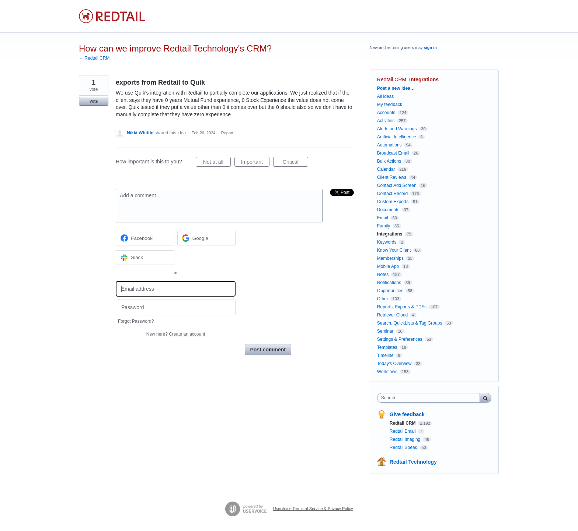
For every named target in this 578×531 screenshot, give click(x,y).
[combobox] (430, 397)
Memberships (390, 258)
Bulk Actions (389, 161)
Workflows (387, 371)
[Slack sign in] (145, 257)
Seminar (385, 331)
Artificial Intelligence (396, 136)
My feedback (389, 104)
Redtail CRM (391, 79)
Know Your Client (394, 250)
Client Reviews (391, 177)
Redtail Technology (413, 462)
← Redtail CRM (94, 58)
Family (383, 226)
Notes (383, 274)
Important (255, 163)
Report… (229, 133)
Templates (387, 347)
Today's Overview (394, 363)
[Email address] (176, 289)
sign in (430, 47)
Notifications (389, 282)
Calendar (386, 169)
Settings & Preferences (399, 339)
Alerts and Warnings (397, 128)
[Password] (176, 307)
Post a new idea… (396, 88)
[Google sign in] (206, 238)
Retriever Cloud (392, 315)
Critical (295, 163)
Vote (93, 101)
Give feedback (407, 414)
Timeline (385, 355)
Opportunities (390, 290)
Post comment (268, 350)
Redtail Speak (404, 447)
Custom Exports (392, 201)
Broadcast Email (393, 153)
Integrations (424, 79)
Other (382, 298)
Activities (385, 120)
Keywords (387, 242)
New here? (175, 334)
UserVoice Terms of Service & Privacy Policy (313, 508)
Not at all (217, 163)
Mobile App (388, 266)
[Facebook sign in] (145, 238)
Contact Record (392, 193)
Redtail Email (403, 431)
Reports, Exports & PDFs (401, 306)
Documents (388, 209)
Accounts (386, 112)
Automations (389, 145)
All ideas (385, 96)
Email (382, 217)
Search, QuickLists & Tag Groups (409, 323)
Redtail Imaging (406, 439)
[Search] (485, 397)
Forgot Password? (136, 321)
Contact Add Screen (397, 185)
